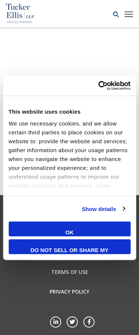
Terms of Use (69, 271)
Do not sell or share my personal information (69, 250)
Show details (99, 208)
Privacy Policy (69, 291)
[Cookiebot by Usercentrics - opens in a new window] (98, 85)
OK (69, 232)
